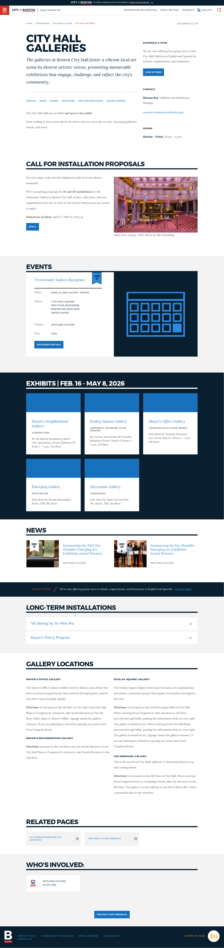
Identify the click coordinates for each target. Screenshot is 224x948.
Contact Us (25, 939)
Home (29, 24)
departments (42, 24)
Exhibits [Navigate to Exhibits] (54, 101)
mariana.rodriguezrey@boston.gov (163, 112)
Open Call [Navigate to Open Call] (31, 101)
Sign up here (153, 72)
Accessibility (112, 936)
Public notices (169, 10)
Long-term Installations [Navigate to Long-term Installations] (90, 101)
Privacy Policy (27, 936)
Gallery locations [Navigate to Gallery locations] (115, 101)
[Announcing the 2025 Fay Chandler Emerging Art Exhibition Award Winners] (68, 553)
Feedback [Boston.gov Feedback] (188, 10)
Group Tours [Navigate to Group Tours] (68, 101)
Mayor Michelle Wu (50, 10)
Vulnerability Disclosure (57, 936)
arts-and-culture (62, 24)
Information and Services (140, 10)
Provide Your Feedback (112, 915)
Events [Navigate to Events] (43, 101)
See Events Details (49, 343)
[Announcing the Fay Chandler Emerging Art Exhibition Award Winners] (156, 553)
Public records (89, 936)
